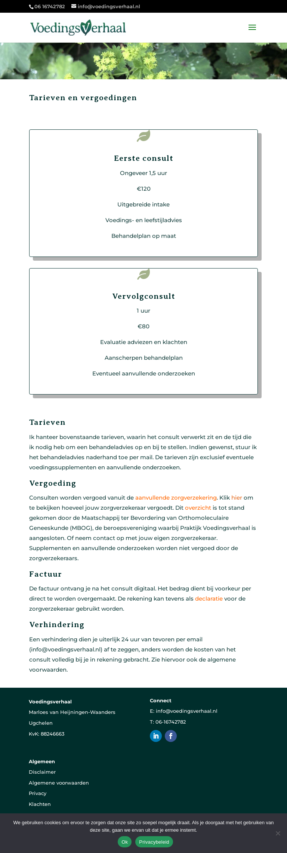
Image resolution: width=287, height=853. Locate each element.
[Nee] (277, 833)
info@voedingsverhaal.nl (186, 711)
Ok (124, 842)
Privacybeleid (154, 842)
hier (236, 497)
